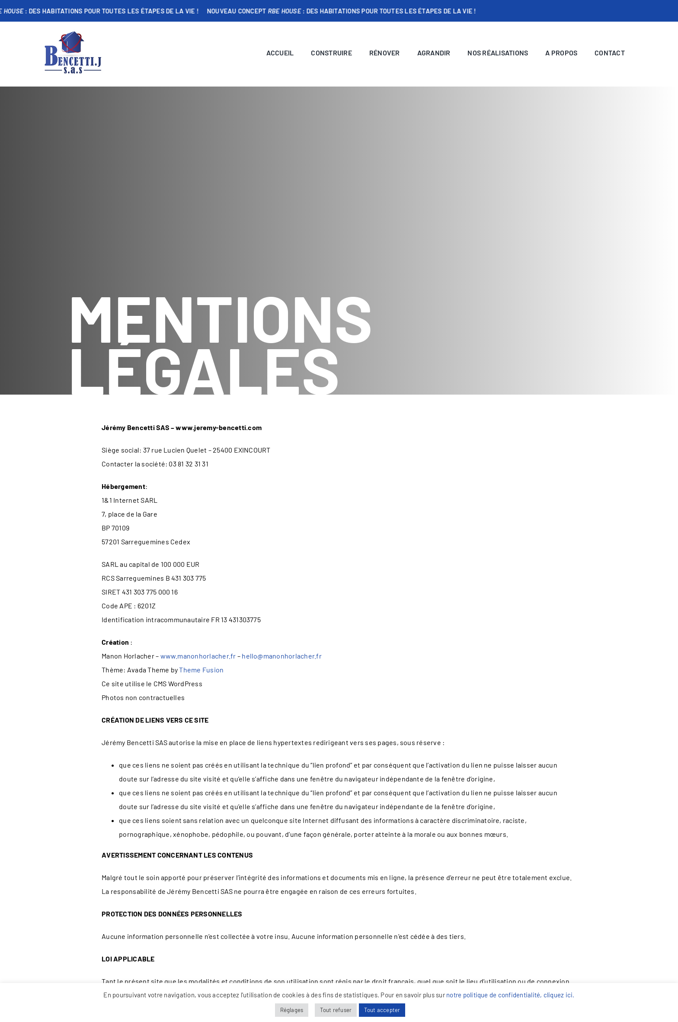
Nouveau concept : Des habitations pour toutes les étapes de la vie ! (349, 11)
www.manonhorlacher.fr (198, 656)
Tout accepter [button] (382, 1009)
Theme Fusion (201, 669)
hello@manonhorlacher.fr (282, 656)
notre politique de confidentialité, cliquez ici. (510, 995)
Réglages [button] (292, 1009)
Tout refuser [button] (336, 1009)
